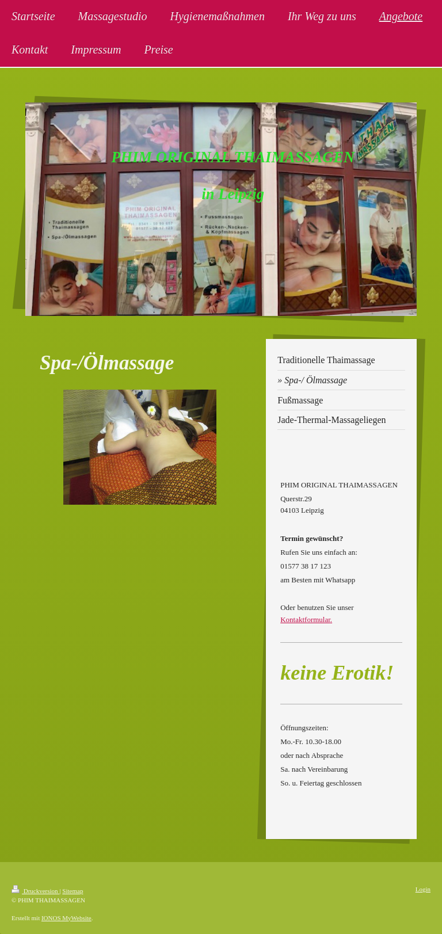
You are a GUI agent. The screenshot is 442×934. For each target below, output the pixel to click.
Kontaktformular (305, 619)
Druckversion (35, 890)
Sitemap (72, 890)
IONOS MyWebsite (66, 917)
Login (423, 889)
